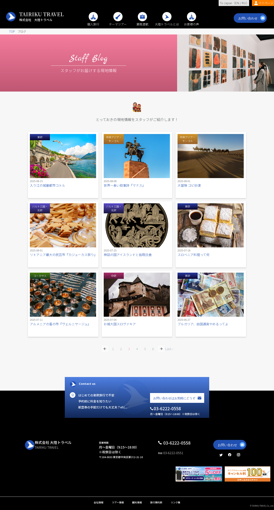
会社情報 (98, 502)
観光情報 (137, 502)
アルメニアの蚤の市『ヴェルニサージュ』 (60, 324)
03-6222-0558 (177, 443)
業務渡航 (142, 22)
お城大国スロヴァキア (120, 324)
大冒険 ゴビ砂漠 (189, 185)
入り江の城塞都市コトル (47, 185)
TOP (12, 31)
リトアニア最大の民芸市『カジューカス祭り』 (63, 254)
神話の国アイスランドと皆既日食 (128, 254)
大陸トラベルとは (167, 22)
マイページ (265, 3)
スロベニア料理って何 (193, 254)
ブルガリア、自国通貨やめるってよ (203, 324)
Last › (169, 348)
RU (244, 3)
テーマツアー (118, 22)
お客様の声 (191, 22)
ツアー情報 (118, 502)
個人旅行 (93, 22)
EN (237, 3)
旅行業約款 (156, 502)
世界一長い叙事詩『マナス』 (124, 185)
